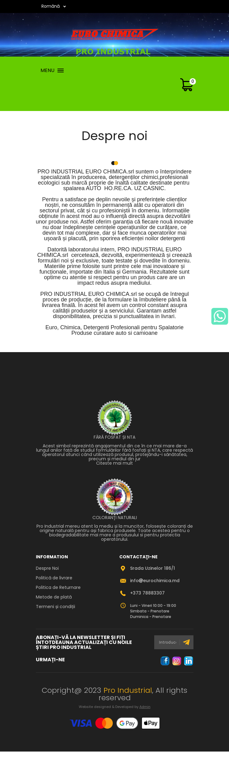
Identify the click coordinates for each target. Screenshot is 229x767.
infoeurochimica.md (155, 580)
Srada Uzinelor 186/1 (152, 568)
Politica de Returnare (58, 587)
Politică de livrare (54, 578)
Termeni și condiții (55, 606)
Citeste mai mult (114, 463)
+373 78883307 (147, 593)
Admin (145, 706)
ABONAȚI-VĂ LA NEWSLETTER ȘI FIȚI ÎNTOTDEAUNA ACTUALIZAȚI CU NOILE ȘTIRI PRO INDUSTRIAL (84, 642)
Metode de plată (54, 597)
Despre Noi (47, 568)
